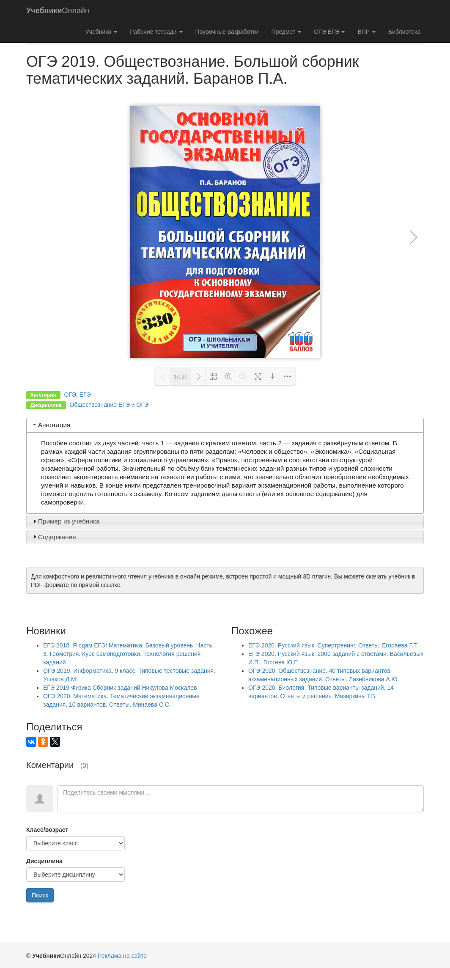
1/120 (181, 376)
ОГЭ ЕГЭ (329, 31)
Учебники (101, 31)
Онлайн (57, 10)
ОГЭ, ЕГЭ (77, 394)
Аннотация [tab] (51, 424)
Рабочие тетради (156, 31)
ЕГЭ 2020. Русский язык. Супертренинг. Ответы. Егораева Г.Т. (333, 645)
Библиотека (404, 31)
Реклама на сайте (122, 955)
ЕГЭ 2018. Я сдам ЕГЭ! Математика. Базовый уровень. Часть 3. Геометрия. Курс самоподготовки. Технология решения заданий (127, 654)
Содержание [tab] (53, 536)
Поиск (40, 895)
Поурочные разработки (227, 31)
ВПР (366, 31)
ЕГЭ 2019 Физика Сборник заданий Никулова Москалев (120, 687)
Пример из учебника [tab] (65, 521)
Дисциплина (44, 861)
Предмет (286, 31)
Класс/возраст (47, 829)
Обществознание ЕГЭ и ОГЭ (108, 404)
